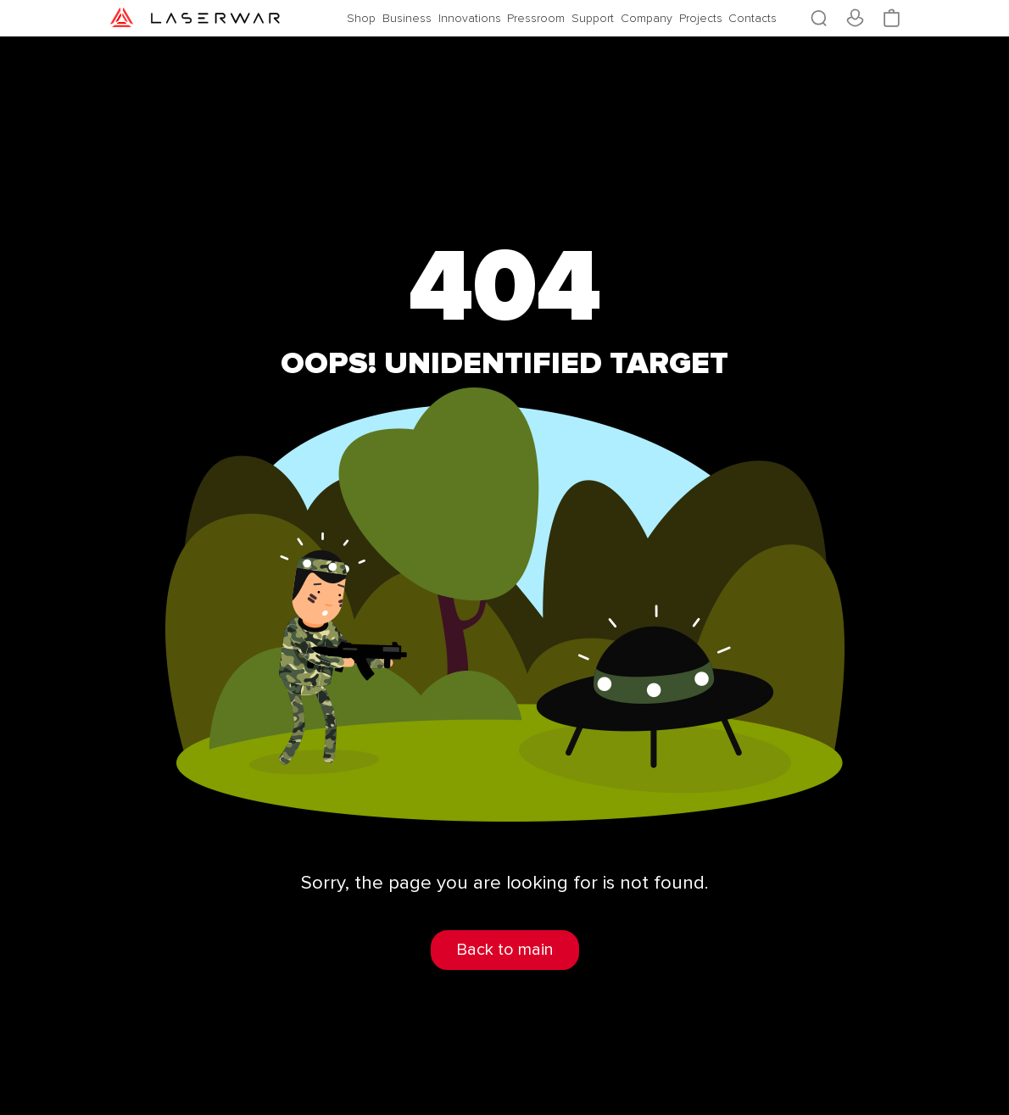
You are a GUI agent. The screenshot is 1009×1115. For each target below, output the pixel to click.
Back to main (505, 949)
